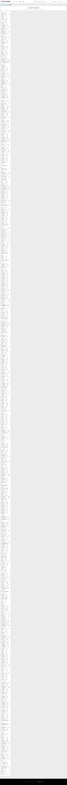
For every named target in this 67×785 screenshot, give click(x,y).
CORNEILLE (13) (4, 163)
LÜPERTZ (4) (4, 421)
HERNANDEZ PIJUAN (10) (5, 306)
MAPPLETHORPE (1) (5, 434)
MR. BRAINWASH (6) (4, 488)
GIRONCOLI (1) (5, 274)
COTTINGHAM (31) (5, 166)
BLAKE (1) (3, 87)
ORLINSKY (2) (4, 536)
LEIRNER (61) (4, 403)
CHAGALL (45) (4, 138)
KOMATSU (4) (4, 369)
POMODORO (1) (5, 578)
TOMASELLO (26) (5, 703)
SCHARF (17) (4, 642)
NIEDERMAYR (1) (5, 516)
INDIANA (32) (4, 326)
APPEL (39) (4, 38)
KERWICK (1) (4, 359)
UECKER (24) (4, 714)
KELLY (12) (4, 357)
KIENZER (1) (4, 360)
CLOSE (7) (4, 157)
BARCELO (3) (4, 67)
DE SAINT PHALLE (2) (5, 188)
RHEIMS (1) (4, 605)
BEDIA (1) (3, 79)
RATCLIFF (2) (4, 597)
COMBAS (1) (4, 159)
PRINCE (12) (4, 585)
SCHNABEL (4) (4, 643)
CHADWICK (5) (4, 137)
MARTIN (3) (4, 444)
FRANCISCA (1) (4, 251)
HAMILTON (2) (4, 295)
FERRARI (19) (4, 236)
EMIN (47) (4, 220)
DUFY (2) (3, 216)
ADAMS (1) (4, 18)
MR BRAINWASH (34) (4, 485)
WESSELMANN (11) (5, 743)
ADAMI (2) (4, 16)
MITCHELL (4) (4, 468)
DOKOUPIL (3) (5, 209)
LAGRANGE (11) (4, 384)
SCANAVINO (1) (5, 641)
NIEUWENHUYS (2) (5, 520)
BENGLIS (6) (4, 80)
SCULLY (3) (4, 649)
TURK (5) (3, 709)
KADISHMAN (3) (5, 346)
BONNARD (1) (4, 96)
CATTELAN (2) (5, 131)
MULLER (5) (4, 489)
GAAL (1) (3, 263)
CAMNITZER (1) (4, 124)
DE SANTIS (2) (5, 189)
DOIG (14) (4, 207)
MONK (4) (4, 471)
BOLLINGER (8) (4, 94)
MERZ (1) (3, 458)
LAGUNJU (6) (4, 386)
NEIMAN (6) (4, 509)
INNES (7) (4, 328)
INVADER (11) (3, 329)
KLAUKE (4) (4, 363)
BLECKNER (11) (4, 89)
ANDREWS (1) (4, 32)
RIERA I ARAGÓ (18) (4, 609)
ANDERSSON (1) (5, 31)
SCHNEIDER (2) (5, 645)
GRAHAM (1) (4, 284)
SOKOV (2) (4, 669)
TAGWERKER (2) (5, 687)
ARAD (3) (3, 39)
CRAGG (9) (4, 168)
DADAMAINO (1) (4, 179)
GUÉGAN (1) (4, 288)
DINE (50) (3, 202)
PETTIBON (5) (5, 561)
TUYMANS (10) (4, 710)
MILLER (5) (4, 462)
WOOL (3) (4, 754)
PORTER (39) (4, 581)
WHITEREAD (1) (5, 745)
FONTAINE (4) (4, 244)
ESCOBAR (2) (4, 229)
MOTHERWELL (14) (4, 483)
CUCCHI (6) (4, 175)
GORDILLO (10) (4, 277)
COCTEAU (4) (4, 158)
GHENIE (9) (4, 265)
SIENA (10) (4, 659)
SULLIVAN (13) (4, 683)
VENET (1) (4, 734)
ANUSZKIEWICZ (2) (5, 34)
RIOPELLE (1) (5, 612)
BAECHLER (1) (4, 55)
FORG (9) (4, 247)
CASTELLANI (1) (5, 130)
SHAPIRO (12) (4, 653)
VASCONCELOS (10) (5, 731)
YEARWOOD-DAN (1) (4, 764)
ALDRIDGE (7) (4, 25)
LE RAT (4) (3, 397)
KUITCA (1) (4, 380)
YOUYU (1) (3, 768)
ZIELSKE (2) (5, 771)
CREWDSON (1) (5, 172)
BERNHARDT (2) (5, 83)
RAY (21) (3, 601)
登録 (54, 1)
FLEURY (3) (4, 240)
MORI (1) (4, 476)
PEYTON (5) (4, 563)
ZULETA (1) (4, 774)
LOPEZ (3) (4, 420)
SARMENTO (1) (4, 638)
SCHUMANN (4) (5, 646)
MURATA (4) (4, 499)
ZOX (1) (3, 772)
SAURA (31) (4, 639)
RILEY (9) (4, 611)
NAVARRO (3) (4, 506)
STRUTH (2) (4, 679)
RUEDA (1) (4, 629)
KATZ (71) (3, 353)
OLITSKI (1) (4, 532)
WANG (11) (4, 738)
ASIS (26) (4, 50)
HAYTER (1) (5, 301)
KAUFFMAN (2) (4, 355)
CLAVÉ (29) (4, 154)
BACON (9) (4, 52)
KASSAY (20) (4, 350)
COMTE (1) (4, 161)
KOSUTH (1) (4, 374)
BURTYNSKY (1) (5, 117)
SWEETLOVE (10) (5, 686)
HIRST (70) (4, 311)
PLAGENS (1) (4, 573)
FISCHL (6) (3, 239)
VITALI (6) (4, 737)
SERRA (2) (4, 652)
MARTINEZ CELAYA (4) (4, 448)
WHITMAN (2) (4, 747)
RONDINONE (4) (4, 624)
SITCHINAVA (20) (5, 665)
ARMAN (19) (5, 44)
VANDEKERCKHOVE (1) (4, 725)
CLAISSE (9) (5, 152)
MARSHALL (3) (5, 441)
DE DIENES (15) (4, 185)
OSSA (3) (4, 537)
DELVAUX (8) (4, 192)
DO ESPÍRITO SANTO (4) (5, 206)
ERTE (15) (5, 227)
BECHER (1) (5, 77)
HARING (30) (4, 297)
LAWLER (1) (4, 394)
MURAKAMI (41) (5, 498)
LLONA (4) (4, 416)
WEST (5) (3, 744)
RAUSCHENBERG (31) (5, 599)
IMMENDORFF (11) (5, 323)
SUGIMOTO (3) (5, 682)
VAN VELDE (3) (4, 723)
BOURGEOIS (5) (5, 103)
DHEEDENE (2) (4, 198)
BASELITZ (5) (4, 73)
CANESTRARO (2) (5, 125)
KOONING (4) (5, 372)
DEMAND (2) (4, 195)
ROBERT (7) (5, 615)
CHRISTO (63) (5, 151)
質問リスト (42, 781)
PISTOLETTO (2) (3, 571)
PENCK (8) (3, 554)
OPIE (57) (3, 533)
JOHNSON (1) (4, 340)
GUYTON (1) (4, 291)
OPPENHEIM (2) (5, 534)
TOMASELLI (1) (4, 702)
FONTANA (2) (4, 246)
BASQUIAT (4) (5, 74)
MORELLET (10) (5, 475)
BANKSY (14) (3, 66)
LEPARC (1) (4, 406)
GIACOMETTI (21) (5, 268)
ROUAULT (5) (5, 628)
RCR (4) (2, 604)
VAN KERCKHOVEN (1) (5, 721)
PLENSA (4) (4, 574)
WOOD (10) (4, 751)
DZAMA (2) (4, 219)
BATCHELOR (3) (4, 76)
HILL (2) (3, 309)
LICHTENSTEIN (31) (5, 410)
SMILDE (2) (4, 666)
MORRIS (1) (4, 479)
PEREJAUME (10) (4, 556)
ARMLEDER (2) (4, 46)
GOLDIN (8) (4, 275)
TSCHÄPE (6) (4, 707)
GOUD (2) (4, 281)
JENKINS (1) (4, 335)
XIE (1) (3, 760)
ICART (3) (3, 321)
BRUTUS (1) (4, 113)
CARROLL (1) (5, 127)
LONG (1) (4, 417)
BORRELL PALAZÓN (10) (4, 98)
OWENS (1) (4, 540)
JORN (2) (3, 343)
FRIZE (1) (4, 258)
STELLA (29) (4, 676)
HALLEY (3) (4, 292)
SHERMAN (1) (4, 655)
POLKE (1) (4, 577)
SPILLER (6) (4, 675)
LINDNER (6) (4, 414)
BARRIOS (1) (4, 69)
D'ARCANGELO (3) (5, 176)
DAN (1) (4, 182)
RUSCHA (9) (4, 632)
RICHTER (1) (4, 608)
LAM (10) (4, 389)
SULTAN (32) (4, 685)
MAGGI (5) (4, 428)
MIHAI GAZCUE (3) (5, 461)
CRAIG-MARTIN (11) (5, 170)
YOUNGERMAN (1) (5, 767)
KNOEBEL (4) (4, 367)
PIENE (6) (3, 566)
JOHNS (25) (4, 339)
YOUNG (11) (4, 765)
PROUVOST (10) (5, 587)
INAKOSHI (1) (4, 325)
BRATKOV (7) (4, 107)
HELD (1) (3, 302)
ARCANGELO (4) (4, 42)
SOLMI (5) (4, 670)
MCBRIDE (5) (4, 454)
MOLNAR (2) (4, 469)
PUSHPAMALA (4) (4, 588)
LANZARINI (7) (5, 390)
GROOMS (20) (4, 285)
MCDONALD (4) (4, 455)
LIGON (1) (4, 411)
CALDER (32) (5, 121)
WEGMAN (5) (4, 741)
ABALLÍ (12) (4, 12)
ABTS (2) (4, 15)
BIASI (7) (4, 86)
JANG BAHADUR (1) (5, 333)
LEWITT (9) (3, 407)
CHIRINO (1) (4, 148)
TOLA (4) (3, 700)
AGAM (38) (4, 19)
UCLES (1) (3, 713)
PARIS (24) (4, 549)
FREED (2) (4, 256)
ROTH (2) (3, 626)
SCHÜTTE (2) (4, 648)
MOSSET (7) (4, 481)
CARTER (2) (4, 128)
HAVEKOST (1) (5, 299)
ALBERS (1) (4, 22)
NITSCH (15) (4, 522)
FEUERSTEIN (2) (5, 237)
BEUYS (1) (4, 84)
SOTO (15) (5, 672)
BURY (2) (3, 118)
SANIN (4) (4, 635)
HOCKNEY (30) (4, 312)
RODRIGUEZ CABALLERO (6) (4, 619)
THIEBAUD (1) (4, 692)
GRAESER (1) (4, 282)
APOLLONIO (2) (5, 36)
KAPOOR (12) (4, 349)
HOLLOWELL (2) (4, 316)
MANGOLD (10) (5, 430)
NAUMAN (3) (4, 503)
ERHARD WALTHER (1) (5, 226)
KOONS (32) (4, 373)
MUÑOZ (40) (4, 495)
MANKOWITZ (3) (5, 431)
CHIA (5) (3, 142)
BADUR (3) (4, 53)
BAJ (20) (3, 56)
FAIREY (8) (4, 233)
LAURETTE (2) (5, 393)
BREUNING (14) (4, 108)
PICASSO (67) (4, 564)
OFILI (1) (3, 529)
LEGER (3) (4, 400)
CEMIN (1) (4, 134)
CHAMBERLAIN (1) (5, 140)
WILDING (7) (4, 748)
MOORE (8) (4, 472)
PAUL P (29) (3, 553)
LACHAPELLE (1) (5, 383)
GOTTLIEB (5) (4, 280)
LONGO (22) (4, 418)
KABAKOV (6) (4, 345)
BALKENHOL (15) (5, 60)
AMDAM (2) (4, 29)
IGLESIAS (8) (4, 322)
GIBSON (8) (4, 270)
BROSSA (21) (4, 110)
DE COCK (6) (4, 183)
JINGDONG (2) (4, 336)
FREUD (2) (4, 257)
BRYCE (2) (4, 114)
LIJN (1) (3, 413)
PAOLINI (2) (4, 546)
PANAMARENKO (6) (4, 543)
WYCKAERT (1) (5, 757)
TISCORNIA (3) (4, 697)
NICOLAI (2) (4, 514)
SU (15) (3, 680)
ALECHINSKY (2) (5, 26)
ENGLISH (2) (4, 222)
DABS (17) (3, 178)
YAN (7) (3, 761)
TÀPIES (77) (4, 690)
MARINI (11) (4, 438)
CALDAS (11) (5, 120)
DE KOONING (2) (5, 186)
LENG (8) (4, 404)
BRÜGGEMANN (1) (5, 111)
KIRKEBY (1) (4, 362)
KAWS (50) (3, 356)
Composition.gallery (5, 4)
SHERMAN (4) (4, 656)
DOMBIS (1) (4, 210)
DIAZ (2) (4, 199)
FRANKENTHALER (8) (5, 254)
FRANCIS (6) (4, 250)
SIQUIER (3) (4, 663)
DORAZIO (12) (4, 213)
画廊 (20, 1)
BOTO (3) (4, 101)
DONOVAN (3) (4, 212)
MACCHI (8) (4, 423)
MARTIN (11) (4, 445)
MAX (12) (3, 452)
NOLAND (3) (4, 523)
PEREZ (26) (4, 557)
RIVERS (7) (4, 614)
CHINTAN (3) (5, 147)
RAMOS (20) (4, 595)
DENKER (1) (4, 196)
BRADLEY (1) (4, 104)
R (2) (2, 590)
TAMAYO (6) (4, 689)
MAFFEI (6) (4, 427)
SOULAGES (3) (4, 673)
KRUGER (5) (4, 379)
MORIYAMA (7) (4, 478)
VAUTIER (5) (4, 733)
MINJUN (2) (3, 464)
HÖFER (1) (4, 315)
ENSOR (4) (4, 223)
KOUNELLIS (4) (4, 376)
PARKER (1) (4, 550)
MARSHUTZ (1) (4, 442)
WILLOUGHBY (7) (5, 750)
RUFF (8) (4, 631)
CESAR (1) (4, 135)
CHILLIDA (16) (5, 144)
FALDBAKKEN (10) (5, 234)
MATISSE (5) (4, 449)
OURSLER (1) (4, 539)
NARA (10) (4, 502)
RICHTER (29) (5, 607)
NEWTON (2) (4, 512)
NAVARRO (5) (4, 505)
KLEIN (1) (3, 366)
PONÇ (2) (3, 580)
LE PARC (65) (4, 396)
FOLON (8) (4, 243)
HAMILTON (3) (5, 294)
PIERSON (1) (4, 567)
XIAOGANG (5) (4, 758)
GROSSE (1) (4, 287)
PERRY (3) (4, 560)
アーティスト (14, 1)
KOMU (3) (3, 370)
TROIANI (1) (4, 706)
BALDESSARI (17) (5, 59)
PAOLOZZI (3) (5, 547)
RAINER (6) (4, 594)
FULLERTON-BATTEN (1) (5, 261)
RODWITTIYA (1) (5, 621)
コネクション (59, 1)
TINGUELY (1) (4, 696)
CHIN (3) (3, 145)
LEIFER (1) (3, 401)
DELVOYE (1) (4, 193)
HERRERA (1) (4, 308)
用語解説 (39, 781)
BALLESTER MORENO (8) (5, 63)
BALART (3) (4, 57)
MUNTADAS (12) (5, 496)
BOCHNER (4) (4, 91)
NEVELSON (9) (4, 510)
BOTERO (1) (4, 100)
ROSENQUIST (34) (5, 625)
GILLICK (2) (4, 271)
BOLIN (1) (3, 93)
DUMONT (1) (4, 217)
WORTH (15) (4, 755)
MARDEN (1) (4, 437)
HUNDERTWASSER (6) (4, 319)
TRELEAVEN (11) (5, 704)
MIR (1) (4, 465)
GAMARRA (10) (5, 264)
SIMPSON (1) (4, 662)
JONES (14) (4, 342)
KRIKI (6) (2, 377)
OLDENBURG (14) (5, 530)
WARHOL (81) (4, 740)
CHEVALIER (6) (4, 141)
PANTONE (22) (4, 544)
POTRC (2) (4, 583)
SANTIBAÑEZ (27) (5, 636)
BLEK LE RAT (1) (4, 90)
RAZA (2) (3, 602)
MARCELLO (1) (5, 435)
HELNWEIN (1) (5, 304)
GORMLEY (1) (4, 278)
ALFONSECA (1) (5, 28)
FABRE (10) (3, 230)
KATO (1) (3, 352)
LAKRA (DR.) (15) (4, 387)
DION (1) (3, 203)
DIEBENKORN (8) (5, 200)
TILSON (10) (4, 693)
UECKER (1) (4, 716)
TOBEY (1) (3, 699)
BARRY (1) (4, 70)
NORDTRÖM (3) (5, 526)
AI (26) (3, 21)
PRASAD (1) (5, 584)
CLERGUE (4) (4, 155)
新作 (23, 1)
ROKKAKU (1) (4, 622)
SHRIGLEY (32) (4, 658)
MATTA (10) (4, 451)
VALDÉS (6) (4, 717)
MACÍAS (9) (4, 424)
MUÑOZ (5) (4, 493)
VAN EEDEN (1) (5, 719)
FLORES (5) (5, 241)
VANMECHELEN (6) (5, 727)
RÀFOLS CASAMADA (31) (5, 592)
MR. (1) (2, 486)
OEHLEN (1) (4, 527)
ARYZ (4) (2, 49)
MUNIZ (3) (3, 492)
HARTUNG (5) (4, 298)
